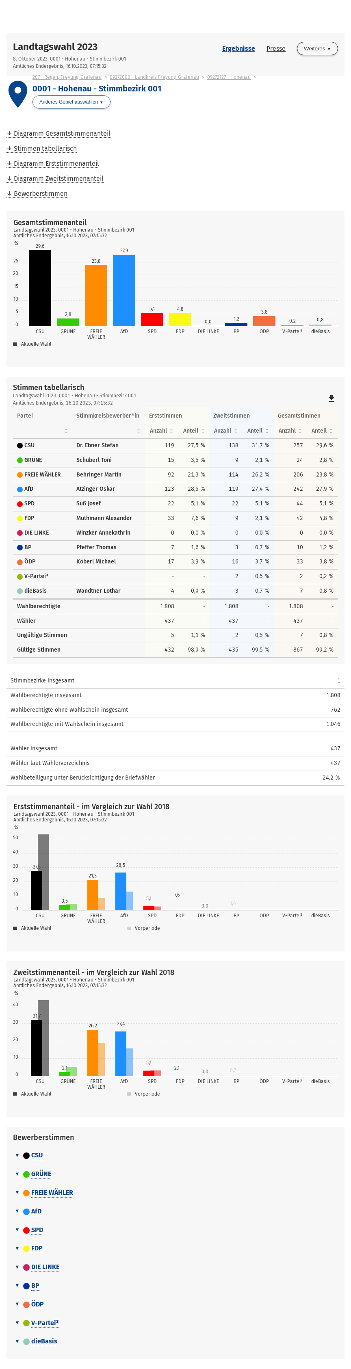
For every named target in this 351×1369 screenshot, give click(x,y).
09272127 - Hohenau (229, 77)
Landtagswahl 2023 (55, 46)
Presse (276, 48)
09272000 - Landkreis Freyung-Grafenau (154, 77)
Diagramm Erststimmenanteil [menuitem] (56, 163)
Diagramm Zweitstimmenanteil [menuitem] (59, 178)
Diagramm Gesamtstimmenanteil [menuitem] (62, 133)
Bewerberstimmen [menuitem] (40, 193)
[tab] (175, 1155)
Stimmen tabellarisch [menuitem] (45, 148)
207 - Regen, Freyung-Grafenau (67, 77)
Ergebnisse (238, 48)
